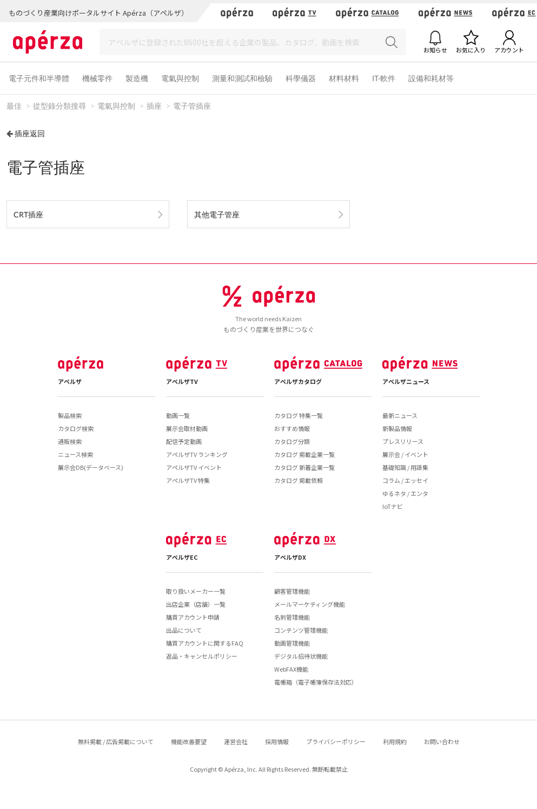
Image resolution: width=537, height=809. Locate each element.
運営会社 (236, 741)
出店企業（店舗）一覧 (196, 604)
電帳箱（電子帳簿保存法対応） (315, 682)
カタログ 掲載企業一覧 (304, 454)
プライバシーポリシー (336, 741)
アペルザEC (182, 557)
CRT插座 (28, 214)
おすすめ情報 (292, 428)
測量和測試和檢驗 (242, 78)
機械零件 (97, 78)
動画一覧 (178, 415)
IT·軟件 (383, 78)
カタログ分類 (292, 441)
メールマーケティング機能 (309, 604)
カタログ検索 (76, 428)
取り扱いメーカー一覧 (196, 591)
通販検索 (70, 441)
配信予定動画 (184, 441)
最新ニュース (399, 415)
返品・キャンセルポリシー (201, 656)
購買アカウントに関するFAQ (204, 643)
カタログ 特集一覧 (298, 415)
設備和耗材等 (431, 78)
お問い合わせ (442, 741)
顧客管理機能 (292, 591)
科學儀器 (301, 78)
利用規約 (395, 741)
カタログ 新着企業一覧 (304, 467)
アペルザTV (182, 381)
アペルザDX (290, 557)
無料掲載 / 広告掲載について (116, 741)
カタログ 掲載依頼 (298, 480)
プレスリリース (402, 441)
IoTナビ (392, 506)
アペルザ (70, 381)
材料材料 (344, 78)
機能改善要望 (189, 741)
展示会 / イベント (405, 454)
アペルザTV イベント (194, 467)
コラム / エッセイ (405, 480)
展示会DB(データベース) (90, 467)
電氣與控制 (180, 78)
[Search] (253, 42)
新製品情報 (397, 428)
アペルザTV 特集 (188, 480)
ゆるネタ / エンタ (405, 493)
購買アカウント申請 (193, 617)
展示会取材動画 (187, 428)
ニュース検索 (75, 454)
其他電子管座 (217, 214)
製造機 (136, 78)
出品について (184, 630)
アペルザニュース (405, 381)
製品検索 (70, 415)
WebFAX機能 (291, 669)
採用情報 (277, 741)
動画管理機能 (292, 643)
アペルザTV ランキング (197, 454)
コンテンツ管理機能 (301, 630)
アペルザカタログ (298, 381)
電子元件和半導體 (39, 78)
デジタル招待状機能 (301, 656)
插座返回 (30, 133)
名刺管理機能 (292, 617)
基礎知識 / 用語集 (405, 467)
